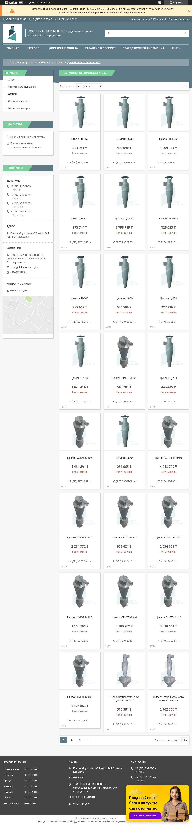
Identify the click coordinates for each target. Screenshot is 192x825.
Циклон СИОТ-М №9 (168, 617)
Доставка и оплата (63, 48)
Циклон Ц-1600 (124, 218)
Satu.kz (112, 818)
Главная (13, 48)
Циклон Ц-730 (168, 378)
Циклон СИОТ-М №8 (124, 617)
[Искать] (185, 33)
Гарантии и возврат (19, 108)
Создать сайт (32, 2)
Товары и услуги (20, 62)
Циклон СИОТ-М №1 (124, 378)
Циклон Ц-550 (124, 457)
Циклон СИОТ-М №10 (168, 457)
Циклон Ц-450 (79, 138)
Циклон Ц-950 (168, 298)
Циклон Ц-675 (124, 138)
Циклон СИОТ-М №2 (124, 537)
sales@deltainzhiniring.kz (24, 267)
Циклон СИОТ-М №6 (80, 537)
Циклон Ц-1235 (80, 378)
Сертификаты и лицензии (22, 86)
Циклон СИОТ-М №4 (80, 457)
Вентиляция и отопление (48, 62)
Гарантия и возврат (100, 48)
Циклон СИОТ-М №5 (80, 696)
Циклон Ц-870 (79, 218)
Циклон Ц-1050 (168, 218)
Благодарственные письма (143, 48)
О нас (11, 79)
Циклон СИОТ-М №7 (168, 537)
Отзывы (12, 94)
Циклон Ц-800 (124, 298)
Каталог (33, 48)
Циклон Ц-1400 (168, 138)
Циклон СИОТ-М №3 (80, 617)
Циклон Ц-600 (79, 298)
